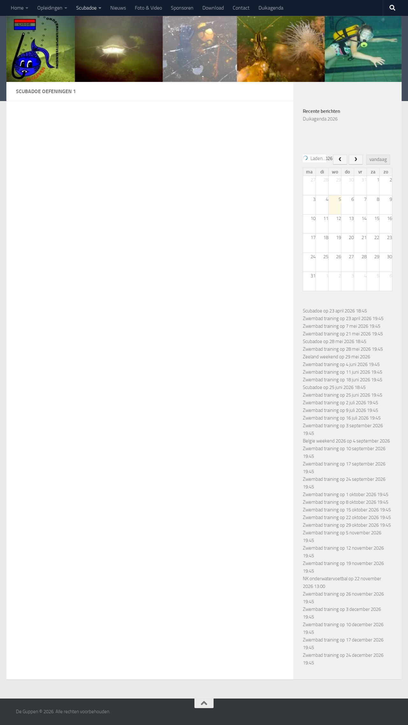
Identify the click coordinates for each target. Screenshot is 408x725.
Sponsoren (182, 8)
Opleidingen (49, 8)
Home (17, 8)
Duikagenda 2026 (320, 119)
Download (213, 8)
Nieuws (118, 8)
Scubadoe (86, 8)
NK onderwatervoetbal (325, 579)
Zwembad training (321, 318)
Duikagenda (271, 8)
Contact (241, 8)
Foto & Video (148, 8)
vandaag (378, 159)
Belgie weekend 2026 (324, 441)
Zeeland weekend (320, 357)
